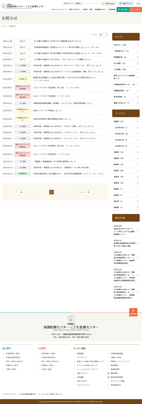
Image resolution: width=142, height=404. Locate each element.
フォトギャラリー (84, 385)
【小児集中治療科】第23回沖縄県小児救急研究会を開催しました (62, 55)
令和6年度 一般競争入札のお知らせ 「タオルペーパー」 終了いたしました (65, 143)
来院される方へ (74, 9)
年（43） (119, 164)
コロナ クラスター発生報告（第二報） (51, 93)
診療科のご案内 (12, 365)
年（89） (119, 170)
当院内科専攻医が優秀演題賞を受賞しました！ (53, 128)
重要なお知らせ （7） (122, 103)
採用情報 (112, 9)
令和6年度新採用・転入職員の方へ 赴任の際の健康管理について (63, 189)
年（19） (119, 183)
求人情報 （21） (120, 63)
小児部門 (137, 9)
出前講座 (80, 377)
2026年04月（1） (121, 127)
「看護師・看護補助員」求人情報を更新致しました (55, 175)
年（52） (119, 152)
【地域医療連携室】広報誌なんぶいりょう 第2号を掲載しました (62, 48)
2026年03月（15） (122, 133)
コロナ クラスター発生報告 (46, 102)
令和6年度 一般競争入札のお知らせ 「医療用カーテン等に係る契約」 (62, 182)
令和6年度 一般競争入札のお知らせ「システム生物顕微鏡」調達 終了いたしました (69, 75)
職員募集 (114, 373)
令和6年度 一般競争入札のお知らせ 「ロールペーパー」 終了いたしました (65, 150)
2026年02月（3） (121, 140)
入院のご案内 (11, 369)
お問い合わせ (110, 3)
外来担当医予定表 (13, 357)
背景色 (78, 3)
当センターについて (59, 9)
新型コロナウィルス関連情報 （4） (124, 76)
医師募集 (114, 365)
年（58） (119, 176)
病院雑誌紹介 (116, 385)
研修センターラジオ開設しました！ (48, 118)
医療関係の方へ (100, 9)
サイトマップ (10, 394)
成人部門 (124, 9)
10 (81, 208)
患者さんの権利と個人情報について (91, 361)
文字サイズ (67, 3)
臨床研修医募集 (117, 377)
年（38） (119, 158)
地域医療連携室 (117, 353)
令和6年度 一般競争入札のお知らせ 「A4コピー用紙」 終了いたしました (64, 136)
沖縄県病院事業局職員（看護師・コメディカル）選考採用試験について (63, 110)
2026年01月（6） (121, 146)
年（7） (119, 189)
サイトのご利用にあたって (87, 365)
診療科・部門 (88, 9)
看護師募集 (115, 369)
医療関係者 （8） (120, 57)
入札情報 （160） (120, 69)
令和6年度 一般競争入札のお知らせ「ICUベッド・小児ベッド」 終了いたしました (68, 69)
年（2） (119, 207)
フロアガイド (82, 357)
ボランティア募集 (118, 381)
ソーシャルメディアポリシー (88, 369)
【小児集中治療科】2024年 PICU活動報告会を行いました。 (58, 41)
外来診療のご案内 (13, 353)
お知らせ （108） (120, 45)
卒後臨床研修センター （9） (125, 84)
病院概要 (80, 353)
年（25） (119, 121)
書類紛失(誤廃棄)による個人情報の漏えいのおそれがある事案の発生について (65, 84)
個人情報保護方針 (28, 394)
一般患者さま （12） (122, 51)
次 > (88, 208)
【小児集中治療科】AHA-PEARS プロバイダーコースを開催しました (62, 62)
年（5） (119, 195)
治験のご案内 (116, 357)
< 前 (21, 208)
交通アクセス (127, 3)
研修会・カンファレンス (120, 361)
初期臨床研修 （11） (122, 90)
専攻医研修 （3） (120, 96)
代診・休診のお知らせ (14, 361)
